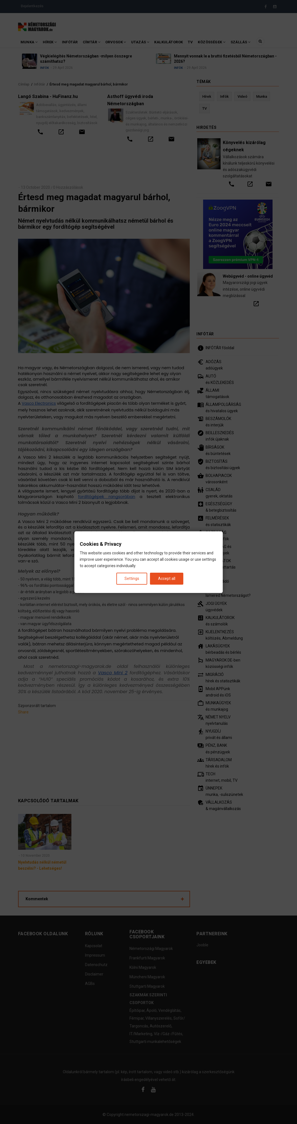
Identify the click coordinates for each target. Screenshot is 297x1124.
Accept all (166, 578)
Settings (131, 578)
